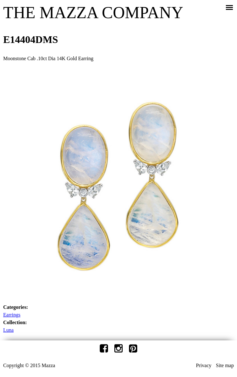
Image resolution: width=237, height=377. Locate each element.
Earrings (11, 314)
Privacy (204, 365)
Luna (8, 330)
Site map (225, 365)
